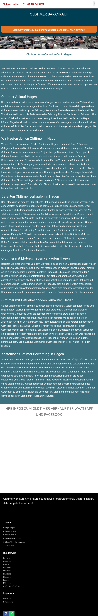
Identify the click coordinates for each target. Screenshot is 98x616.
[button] (94, 3)
